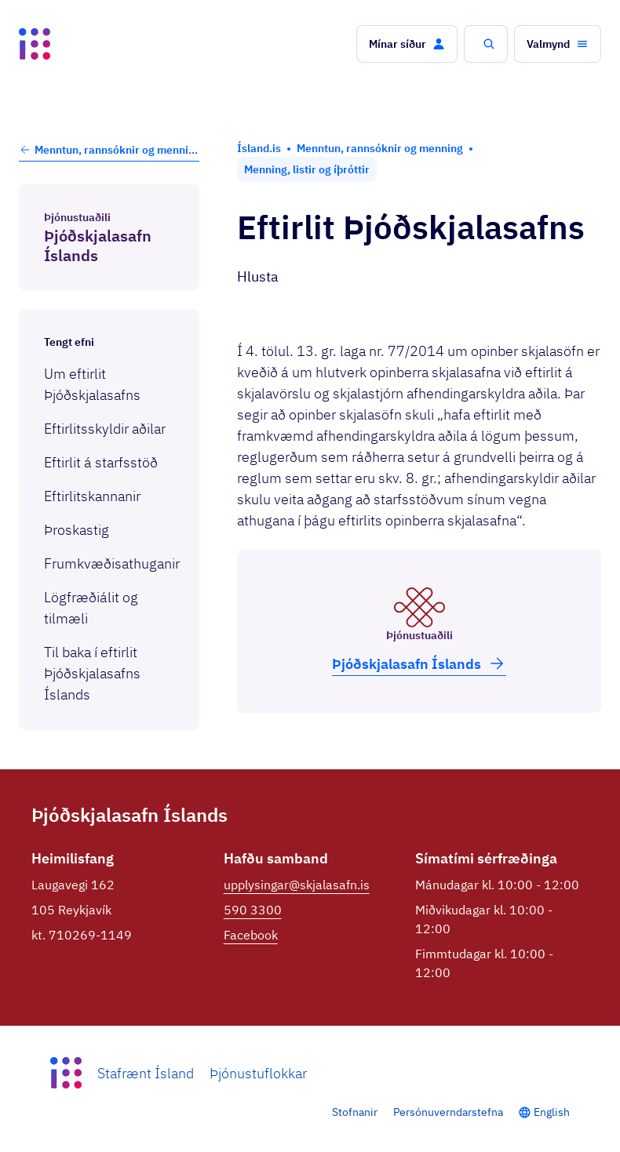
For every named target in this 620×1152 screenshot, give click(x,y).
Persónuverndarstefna (448, 1112)
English (552, 1112)
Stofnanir (354, 1112)
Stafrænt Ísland (145, 1073)
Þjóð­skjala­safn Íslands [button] (419, 663)
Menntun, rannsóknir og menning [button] (109, 150)
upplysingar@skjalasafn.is (297, 884)
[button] (407, 44)
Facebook (251, 935)
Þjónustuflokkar (258, 1073)
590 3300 (253, 910)
